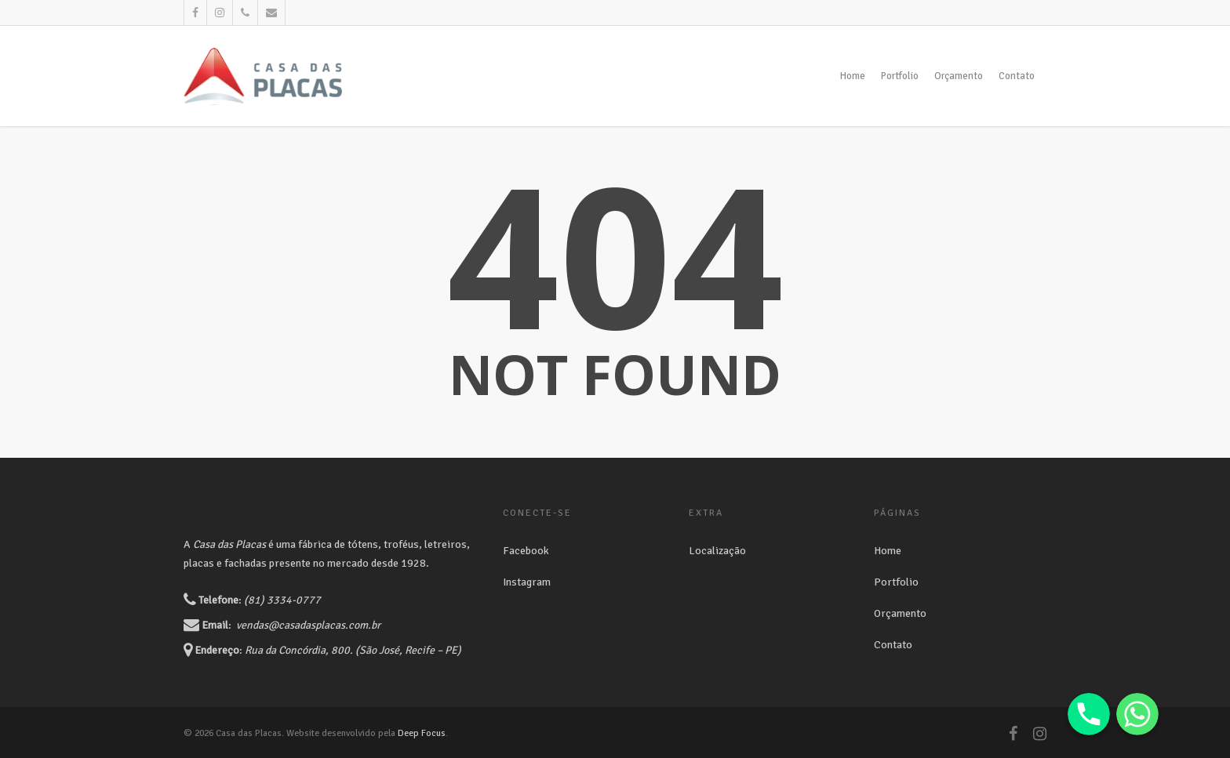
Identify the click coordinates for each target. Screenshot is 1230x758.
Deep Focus (422, 733)
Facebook (526, 550)
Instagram (527, 582)
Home (852, 76)
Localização (717, 550)
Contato (1017, 76)
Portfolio (900, 76)
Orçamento (958, 76)
